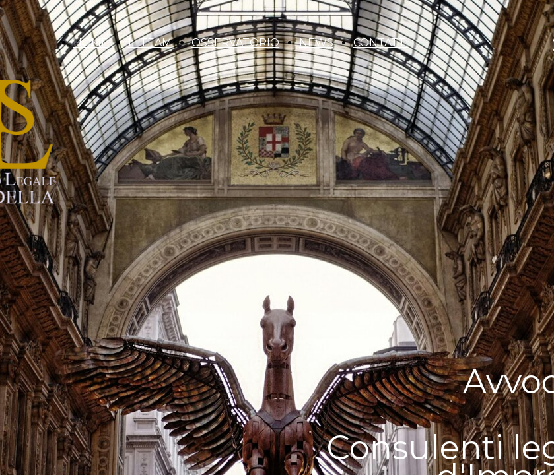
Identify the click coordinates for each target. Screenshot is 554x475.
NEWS (316, 42)
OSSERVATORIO (235, 42)
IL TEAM (150, 42)
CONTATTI (381, 42)
